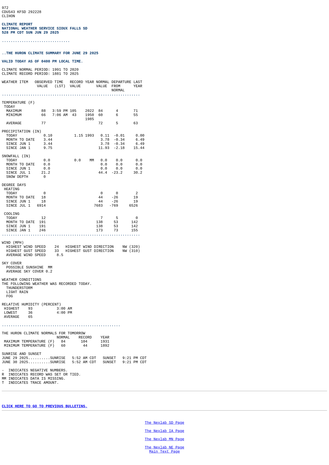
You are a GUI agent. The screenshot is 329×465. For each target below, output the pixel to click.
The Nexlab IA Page (164, 431)
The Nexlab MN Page (164, 439)
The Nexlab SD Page (164, 423)
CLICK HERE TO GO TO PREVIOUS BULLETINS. (44, 406)
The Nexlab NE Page (164, 448)
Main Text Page (164, 452)
